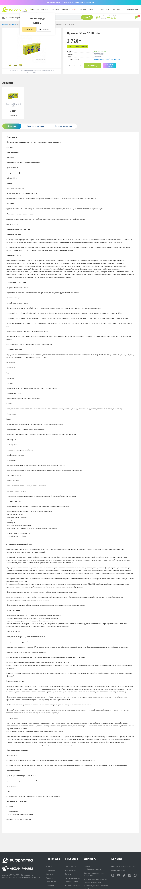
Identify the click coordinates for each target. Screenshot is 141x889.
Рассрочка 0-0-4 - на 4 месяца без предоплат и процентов (70, 2)
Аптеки (83, 9)
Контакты (55, 9)
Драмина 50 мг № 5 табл (13, 105)
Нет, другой (44, 29)
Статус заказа (115, 9)
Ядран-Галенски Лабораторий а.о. (107, 59)
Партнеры (50, 885)
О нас (91, 9)
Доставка (66, 9)
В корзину (93, 65)
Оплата (68, 874)
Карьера (49, 878)
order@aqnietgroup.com (125, 866)
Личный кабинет (132, 9)
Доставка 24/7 (71, 870)
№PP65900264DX (16, 875)
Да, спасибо (29, 29)
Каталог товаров (11, 17)
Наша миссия (51, 882)
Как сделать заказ (72, 878)
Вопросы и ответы (72, 882)
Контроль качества (72, 885)
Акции (75, 9)
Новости (49, 866)
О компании (50, 870)
